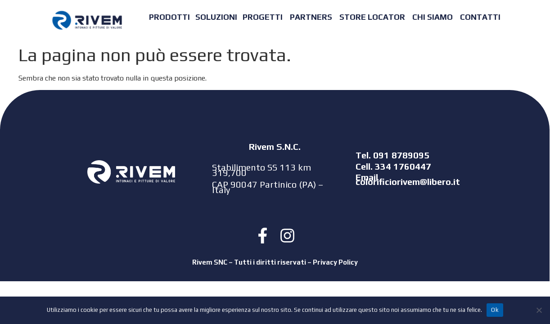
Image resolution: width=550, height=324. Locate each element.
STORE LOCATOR (372, 17)
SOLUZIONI (216, 17)
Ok (495, 309)
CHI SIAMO (432, 17)
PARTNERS (311, 17)
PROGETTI (263, 17)
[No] (538, 310)
